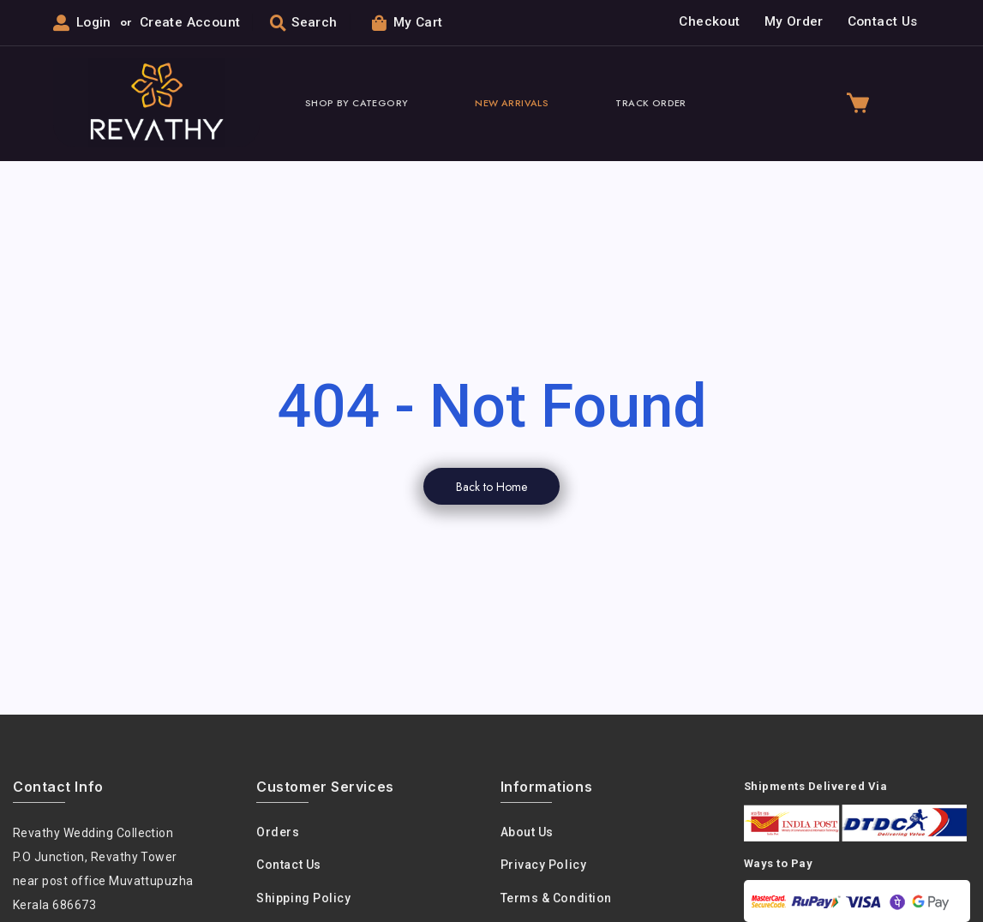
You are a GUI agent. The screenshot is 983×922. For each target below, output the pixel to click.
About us (527, 833)
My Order (794, 22)
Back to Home (491, 487)
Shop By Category (356, 104)
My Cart (409, 23)
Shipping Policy (303, 899)
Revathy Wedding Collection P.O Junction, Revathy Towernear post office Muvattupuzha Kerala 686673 (104, 870)
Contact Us (883, 22)
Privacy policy (543, 866)
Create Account (191, 23)
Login (93, 23)
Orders (277, 833)
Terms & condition (556, 899)
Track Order (650, 104)
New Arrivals (511, 104)
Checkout (709, 22)
